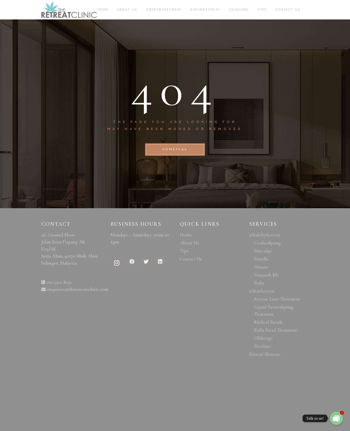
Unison (261, 267)
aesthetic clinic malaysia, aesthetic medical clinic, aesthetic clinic (71, 351)
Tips (184, 251)
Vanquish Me (266, 275)
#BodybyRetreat (264, 235)
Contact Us (191, 259)
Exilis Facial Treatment (275, 330)
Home (186, 235)
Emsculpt (263, 251)
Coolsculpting (267, 243)
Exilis (259, 283)
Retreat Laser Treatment (277, 299)
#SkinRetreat (261, 291)
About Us (189, 243)
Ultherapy (263, 338)
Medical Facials (268, 322)
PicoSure (262, 346)
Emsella (261, 259)
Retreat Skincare (264, 354)
